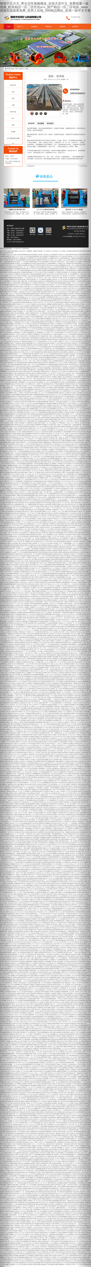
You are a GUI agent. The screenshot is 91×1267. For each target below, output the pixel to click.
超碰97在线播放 (72, 635)
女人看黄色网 (64, 391)
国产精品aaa (16, 488)
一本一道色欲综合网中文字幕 (58, 695)
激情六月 (69, 1074)
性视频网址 (52, 800)
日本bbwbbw (21, 497)
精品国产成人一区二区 (54, 291)
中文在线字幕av (30, 382)
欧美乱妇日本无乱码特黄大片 (32, 596)
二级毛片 (73, 750)
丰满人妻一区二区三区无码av (16, 940)
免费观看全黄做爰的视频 (40, 959)
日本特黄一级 (71, 796)
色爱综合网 (49, 896)
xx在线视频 (46, 456)
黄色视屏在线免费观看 (53, 313)
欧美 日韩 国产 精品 (37, 320)
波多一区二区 (53, 415)
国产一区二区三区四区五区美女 (62, 662)
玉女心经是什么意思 (37, 522)
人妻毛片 (31, 511)
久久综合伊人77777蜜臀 (38, 704)
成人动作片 (48, 683)
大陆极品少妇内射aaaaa (33, 515)
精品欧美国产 (15, 1092)
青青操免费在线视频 (13, 520)
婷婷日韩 (64, 701)
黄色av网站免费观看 (44, 1131)
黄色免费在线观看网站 (40, 610)
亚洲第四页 (63, 648)
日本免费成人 (24, 754)
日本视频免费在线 (69, 814)
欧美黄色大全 (44, 842)
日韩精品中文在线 (25, 1131)
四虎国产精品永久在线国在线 (71, 786)
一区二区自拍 (15, 757)
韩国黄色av (66, 1089)
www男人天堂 (51, 1110)
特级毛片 (51, 740)
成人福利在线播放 (16, 878)
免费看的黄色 (39, 316)
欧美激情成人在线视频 (69, 559)
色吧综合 (71, 653)
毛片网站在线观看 (59, 267)
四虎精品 (44, 313)
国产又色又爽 (40, 261)
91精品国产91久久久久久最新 (39, 711)
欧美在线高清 (21, 887)
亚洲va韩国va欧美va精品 (17, 472)
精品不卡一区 (38, 724)
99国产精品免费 (64, 1005)
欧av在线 (46, 327)
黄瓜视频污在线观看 (38, 550)
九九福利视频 (58, 952)
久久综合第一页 (59, 633)
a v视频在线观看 (49, 770)
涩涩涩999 (40, 283)
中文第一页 (54, 1082)
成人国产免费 (59, 306)
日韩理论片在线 (20, 683)
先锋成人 (77, 933)
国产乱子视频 (19, 692)
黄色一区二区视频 (30, 594)
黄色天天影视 (46, 518)
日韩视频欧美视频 (57, 361)
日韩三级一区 (27, 704)
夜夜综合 (20, 1163)
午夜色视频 (25, 1023)
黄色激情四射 (70, 1034)
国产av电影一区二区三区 (64, 798)
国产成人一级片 (64, 261)
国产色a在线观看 (36, 1174)
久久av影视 (37, 655)
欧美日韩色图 (39, 888)
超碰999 (72, 476)
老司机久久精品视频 (41, 449)
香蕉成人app (45, 274)
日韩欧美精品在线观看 (51, 786)
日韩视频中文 (55, 683)
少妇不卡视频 (30, 304)
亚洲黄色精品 (64, 685)
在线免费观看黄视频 (44, 1039)
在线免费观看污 (74, 274)
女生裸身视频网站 (54, 382)
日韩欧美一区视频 (19, 710)
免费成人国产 (39, 933)
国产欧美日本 (69, 490)
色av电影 (53, 984)
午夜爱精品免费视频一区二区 (29, 272)
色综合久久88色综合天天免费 (66, 821)
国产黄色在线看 (27, 307)
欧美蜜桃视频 (19, 624)
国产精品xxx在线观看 (18, 509)
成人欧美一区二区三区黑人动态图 (76, 1163)
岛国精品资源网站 (61, 1053)
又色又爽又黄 (56, 1172)
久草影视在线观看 (66, 322)
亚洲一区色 (52, 772)
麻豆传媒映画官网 (45, 862)
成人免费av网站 (40, 702)
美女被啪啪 (72, 291)
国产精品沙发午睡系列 (55, 311)
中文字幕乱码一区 (26, 706)
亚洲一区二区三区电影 (47, 662)
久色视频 (76, 509)
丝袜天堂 (28, 366)
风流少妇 (33, 270)
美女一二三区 (14, 387)
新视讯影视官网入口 (75, 552)
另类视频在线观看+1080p (74, 591)
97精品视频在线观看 (68, 713)
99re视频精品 (22, 943)
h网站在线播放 (71, 897)
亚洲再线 (29, 708)
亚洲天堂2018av (55, 883)
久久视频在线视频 (57, 492)
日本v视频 (30, 545)
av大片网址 (36, 756)
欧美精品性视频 (44, 539)
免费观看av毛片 (53, 885)
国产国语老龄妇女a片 (52, 803)
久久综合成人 (55, 447)
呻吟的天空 (66, 371)
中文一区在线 (35, 538)
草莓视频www (72, 368)
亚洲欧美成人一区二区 (48, 632)
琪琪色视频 (38, 385)
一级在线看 (76, 603)
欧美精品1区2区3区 (47, 309)
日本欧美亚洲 (32, 1032)
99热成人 (60, 415)
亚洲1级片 (26, 809)
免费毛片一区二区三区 (28, 1087)
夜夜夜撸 (74, 339)
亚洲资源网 (50, 428)
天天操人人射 (40, 1099)
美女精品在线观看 (20, 408)
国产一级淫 (28, 940)
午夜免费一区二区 (16, 552)
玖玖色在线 (41, 679)
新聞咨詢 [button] (48, 26)
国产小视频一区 (26, 1046)
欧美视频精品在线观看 (61, 740)
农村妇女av (22, 979)
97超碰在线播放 (17, 391)
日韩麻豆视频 (49, 330)
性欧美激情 (34, 254)
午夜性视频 (29, 369)
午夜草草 (72, 945)
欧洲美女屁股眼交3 (58, 904)
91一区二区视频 (37, 438)
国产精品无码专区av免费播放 (68, 1030)
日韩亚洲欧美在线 (61, 449)
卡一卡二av (27, 651)
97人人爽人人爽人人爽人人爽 (25, 958)
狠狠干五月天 (35, 578)
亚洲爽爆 (15, 580)
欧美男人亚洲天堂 (74, 421)
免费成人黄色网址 (56, 1027)
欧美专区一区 (50, 913)
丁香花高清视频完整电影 (70, 451)
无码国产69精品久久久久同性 (23, 442)
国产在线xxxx (60, 345)
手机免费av (71, 752)
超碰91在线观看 (77, 392)
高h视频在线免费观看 (15, 1078)
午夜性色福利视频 (45, 834)
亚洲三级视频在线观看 (55, 298)
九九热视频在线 (20, 648)
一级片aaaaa (36, 378)
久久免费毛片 (69, 566)
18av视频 (69, 460)
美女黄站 (52, 997)
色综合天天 (72, 685)
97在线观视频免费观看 (53, 458)
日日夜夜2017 (48, 593)
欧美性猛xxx (47, 1135)
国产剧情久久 (17, 913)
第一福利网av (53, 376)
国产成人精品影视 (52, 1167)
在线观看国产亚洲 (28, 467)
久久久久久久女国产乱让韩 (68, 520)
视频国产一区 (72, 935)
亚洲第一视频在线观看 (33, 591)
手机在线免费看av (51, 1020)
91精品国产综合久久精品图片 (74, 1085)
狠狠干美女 (39, 256)
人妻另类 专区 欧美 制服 (65, 1094)
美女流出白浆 (47, 821)
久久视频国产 (51, 449)
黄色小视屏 (69, 754)
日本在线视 (16, 832)
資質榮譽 (62, 26)
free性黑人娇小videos (61, 1074)
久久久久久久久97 (40, 330)
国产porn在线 (56, 1028)
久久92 (44, 958)
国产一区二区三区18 (58, 284)
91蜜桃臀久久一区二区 (35, 637)
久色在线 (35, 1020)
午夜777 (33, 887)
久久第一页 (21, 465)
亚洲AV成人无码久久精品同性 (45, 1124)
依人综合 (17, 306)
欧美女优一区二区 (29, 725)
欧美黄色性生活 (75, 959)
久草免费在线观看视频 (56, 908)
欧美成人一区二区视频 (71, 841)
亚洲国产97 (31, 311)
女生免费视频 (43, 520)
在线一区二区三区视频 (47, 671)
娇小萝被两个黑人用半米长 (28, 1041)
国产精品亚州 (75, 254)
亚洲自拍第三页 (64, 768)
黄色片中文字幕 (55, 359)
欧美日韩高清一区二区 (55, 1177)
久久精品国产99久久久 (76, 550)
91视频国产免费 (26, 662)
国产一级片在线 (74, 1050)
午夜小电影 (23, 873)
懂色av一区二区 (47, 1165)
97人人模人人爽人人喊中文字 (49, 277)
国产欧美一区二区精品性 (19, 1098)
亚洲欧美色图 (32, 256)
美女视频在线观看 (24, 302)
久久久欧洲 (71, 708)
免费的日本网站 (49, 818)
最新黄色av (66, 1044)
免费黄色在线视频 (22, 265)
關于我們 (76, 231)
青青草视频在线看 (71, 1101)
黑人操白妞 (37, 545)
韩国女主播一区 (56, 275)
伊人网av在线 (26, 437)
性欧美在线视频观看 (45, 368)
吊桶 (13, 105)
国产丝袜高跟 (33, 865)
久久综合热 (75, 483)
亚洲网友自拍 (23, 642)
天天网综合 (40, 566)
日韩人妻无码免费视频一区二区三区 (14, 954)
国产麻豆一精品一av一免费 (21, 376)
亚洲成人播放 (38, 979)
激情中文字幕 (74, 486)
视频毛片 (76, 942)
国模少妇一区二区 (39, 725)
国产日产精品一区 (64, 366)
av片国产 (21, 717)
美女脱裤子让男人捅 (46, 784)
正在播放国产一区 (73, 355)
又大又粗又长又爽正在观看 (16, 435)
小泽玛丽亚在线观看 (42, 819)
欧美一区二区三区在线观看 (47, 353)
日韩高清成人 (44, 1119)
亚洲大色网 (71, 717)
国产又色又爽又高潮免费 (26, 623)
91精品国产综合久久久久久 (27, 318)
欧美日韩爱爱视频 (31, 261)
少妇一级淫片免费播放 (60, 970)
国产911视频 (58, 1050)
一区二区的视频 (25, 548)
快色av (31, 835)
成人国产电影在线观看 (54, 1032)
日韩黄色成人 (22, 632)
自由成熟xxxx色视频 (37, 477)
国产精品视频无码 (43, 323)
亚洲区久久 (54, 1007)
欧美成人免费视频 (47, 304)
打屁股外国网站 (54, 366)
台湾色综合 (77, 1018)
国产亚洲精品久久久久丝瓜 (25, 506)
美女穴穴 (40, 499)
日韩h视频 (45, 1078)
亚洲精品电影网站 (74, 846)
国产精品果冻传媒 (20, 279)
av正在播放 (71, 756)
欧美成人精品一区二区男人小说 (37, 649)
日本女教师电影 (27, 837)
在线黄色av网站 (34, 1152)
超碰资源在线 (16, 352)
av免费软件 (70, 695)
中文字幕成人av (52, 621)
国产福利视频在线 (77, 860)
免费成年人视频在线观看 (72, 304)
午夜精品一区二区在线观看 (33, 632)
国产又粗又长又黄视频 (38, 795)
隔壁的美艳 (74, 761)
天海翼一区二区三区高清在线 (39, 1076)
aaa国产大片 (66, 550)
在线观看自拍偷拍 (73, 330)
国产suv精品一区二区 (21, 639)
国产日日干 (20, 864)
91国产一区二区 (30, 456)
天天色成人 (51, 260)
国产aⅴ (31, 653)
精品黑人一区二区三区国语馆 (30, 415)
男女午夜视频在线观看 (40, 421)
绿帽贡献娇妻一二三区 (22, 663)
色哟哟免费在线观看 (52, 392)
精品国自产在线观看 (48, 256)
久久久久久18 (58, 651)
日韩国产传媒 (62, 922)
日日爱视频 (27, 956)
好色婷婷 (32, 444)
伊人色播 (65, 361)
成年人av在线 (53, 1085)
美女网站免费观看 (49, 329)
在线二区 (76, 1142)
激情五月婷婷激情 (34, 295)
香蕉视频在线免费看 (15, 672)
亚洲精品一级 (25, 275)
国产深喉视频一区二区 (72, 1161)
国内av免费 (16, 979)
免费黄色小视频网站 (15, 329)
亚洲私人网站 (44, 938)
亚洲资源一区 (15, 1131)
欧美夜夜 (64, 272)
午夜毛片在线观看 (68, 532)
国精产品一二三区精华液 (76, 375)
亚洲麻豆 (60, 681)
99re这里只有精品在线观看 (46, 619)
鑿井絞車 (13, 85)
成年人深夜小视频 (21, 369)
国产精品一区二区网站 (25, 438)
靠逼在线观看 (45, 500)
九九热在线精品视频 (43, 589)
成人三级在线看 (48, 888)
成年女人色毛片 (41, 1023)
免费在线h (34, 1067)
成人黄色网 (26, 640)
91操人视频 (29, 1071)
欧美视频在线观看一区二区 (23, 614)
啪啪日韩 (45, 922)
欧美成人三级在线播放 (65, 690)
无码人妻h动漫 (57, 541)
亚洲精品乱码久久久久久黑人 (74, 848)
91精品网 (24, 532)
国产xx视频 (61, 699)
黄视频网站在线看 (26, 853)
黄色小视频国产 (66, 329)
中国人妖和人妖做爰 (34, 483)
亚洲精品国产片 (73, 268)
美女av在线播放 (35, 614)
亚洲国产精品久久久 (46, 371)
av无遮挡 (28, 750)
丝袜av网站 (16, 851)
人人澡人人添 (60, 511)
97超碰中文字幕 (26, 681)
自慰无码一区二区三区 (34, 277)
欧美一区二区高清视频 (63, 1175)
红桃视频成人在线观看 (15, 612)
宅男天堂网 (56, 1030)
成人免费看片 (26, 541)
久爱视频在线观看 (44, 839)
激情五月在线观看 (77, 545)
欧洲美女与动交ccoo (53, 858)
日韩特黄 (17, 522)
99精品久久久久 (20, 361)
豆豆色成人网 (63, 493)
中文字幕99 (37, 1105)
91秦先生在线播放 (40, 286)
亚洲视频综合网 (31, 800)
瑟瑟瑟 (52, 456)
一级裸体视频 (43, 1126)
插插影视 (23, 988)
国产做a (46, 740)
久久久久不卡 (50, 341)
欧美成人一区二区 (72, 1119)
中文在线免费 (14, 564)
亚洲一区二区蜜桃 (36, 956)
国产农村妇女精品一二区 (42, 311)
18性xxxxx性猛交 (52, 672)
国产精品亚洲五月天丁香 (63, 403)
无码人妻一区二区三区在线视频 (18, 823)
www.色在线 (73, 920)
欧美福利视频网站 (27, 1064)
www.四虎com (74, 1175)
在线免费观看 (42, 412)
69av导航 (62, 649)
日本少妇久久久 (37, 431)
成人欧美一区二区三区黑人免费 (58, 609)
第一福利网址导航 (68, 263)
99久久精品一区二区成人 (37, 910)
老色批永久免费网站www (67, 557)
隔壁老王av (61, 304)
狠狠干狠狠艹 (24, 364)
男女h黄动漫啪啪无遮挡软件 (28, 694)
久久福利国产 (29, 683)
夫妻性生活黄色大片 (31, 720)
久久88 (14, 428)
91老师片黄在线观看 (47, 596)
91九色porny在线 (37, 1071)
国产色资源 (48, 704)
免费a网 (23, 268)
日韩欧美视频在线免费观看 (43, 318)
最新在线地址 (34, 281)
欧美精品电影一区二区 (58, 399)
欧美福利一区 (62, 961)
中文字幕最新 (29, 763)
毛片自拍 (40, 740)
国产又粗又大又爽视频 (32, 1025)
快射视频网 (49, 1142)
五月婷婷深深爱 (59, 725)
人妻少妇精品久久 (52, 750)
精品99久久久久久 (57, 371)
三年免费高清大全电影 (31, 423)
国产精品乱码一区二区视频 (58, 518)
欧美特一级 (45, 387)
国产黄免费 (19, 846)
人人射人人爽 (27, 770)
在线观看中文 (75, 807)
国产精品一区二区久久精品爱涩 (21, 531)
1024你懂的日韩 (61, 603)
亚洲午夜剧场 (26, 1016)
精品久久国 (17, 532)
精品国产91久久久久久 (26, 857)
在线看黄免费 (71, 493)
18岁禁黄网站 (18, 1087)
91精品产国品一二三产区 (22, 444)
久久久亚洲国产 (33, 963)
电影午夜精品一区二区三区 (73, 596)
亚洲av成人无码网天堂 (41, 532)
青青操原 (17, 694)
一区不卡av (21, 325)
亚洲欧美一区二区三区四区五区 (47, 1175)
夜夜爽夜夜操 (27, 1076)
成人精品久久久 (49, 267)
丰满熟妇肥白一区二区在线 (36, 970)
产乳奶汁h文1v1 (34, 437)
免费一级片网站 (69, 364)
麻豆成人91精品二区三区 (70, 256)
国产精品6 (70, 885)
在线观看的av (55, 768)
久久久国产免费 (47, 398)
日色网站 (28, 1128)
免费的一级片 (36, 587)
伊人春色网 (27, 523)
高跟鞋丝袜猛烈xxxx (21, 1172)
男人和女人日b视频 (38, 830)
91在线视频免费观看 (33, 1062)
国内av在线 (73, 378)
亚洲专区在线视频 (47, 481)
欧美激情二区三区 (68, 415)
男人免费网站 (64, 313)
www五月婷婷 (49, 286)
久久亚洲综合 (74, 458)
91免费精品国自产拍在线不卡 (18, 747)
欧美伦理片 (51, 566)
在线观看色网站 (15, 272)
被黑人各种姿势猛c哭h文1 (56, 727)
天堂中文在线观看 (49, 314)
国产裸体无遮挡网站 (42, 552)
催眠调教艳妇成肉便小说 (34, 1098)
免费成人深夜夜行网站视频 (56, 387)
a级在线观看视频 (36, 968)
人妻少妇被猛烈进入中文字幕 (43, 989)
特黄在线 (45, 1090)
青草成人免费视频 (35, 926)
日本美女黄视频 (28, 929)
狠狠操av (52, 979)
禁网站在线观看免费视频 (74, 970)
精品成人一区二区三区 (59, 784)
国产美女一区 (39, 456)
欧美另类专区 (59, 353)
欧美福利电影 (61, 1085)
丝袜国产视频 (24, 965)
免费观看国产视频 (31, 1044)
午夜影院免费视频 (23, 807)
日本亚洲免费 (34, 997)
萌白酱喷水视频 (36, 362)
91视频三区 (52, 355)
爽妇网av (35, 529)
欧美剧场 (16, 642)
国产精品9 (24, 1060)
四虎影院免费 (76, 779)
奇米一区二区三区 (64, 720)
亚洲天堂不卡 (64, 291)
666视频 (41, 267)
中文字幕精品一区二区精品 (72, 775)
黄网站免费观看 (44, 460)
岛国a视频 (41, 1094)
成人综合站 (38, 304)
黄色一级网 (25, 1027)
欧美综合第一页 (35, 770)
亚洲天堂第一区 (55, 318)
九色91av (72, 1032)
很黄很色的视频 (21, 298)
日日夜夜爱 (48, 550)
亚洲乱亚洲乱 (49, 453)
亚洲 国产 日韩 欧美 (29, 593)
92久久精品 (35, 609)
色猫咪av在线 (19, 309)
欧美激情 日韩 (47, 972)
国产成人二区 (54, 681)
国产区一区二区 (61, 502)
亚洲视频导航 (41, 699)
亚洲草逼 (51, 438)
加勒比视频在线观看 (21, 1117)
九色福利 (20, 972)
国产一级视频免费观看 (33, 849)
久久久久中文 (69, 906)
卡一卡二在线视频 (22, 353)
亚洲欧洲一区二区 (23, 688)
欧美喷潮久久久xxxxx (31, 435)
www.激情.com (36, 842)
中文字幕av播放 (58, 430)
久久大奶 (56, 1124)
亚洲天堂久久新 (72, 780)
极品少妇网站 (56, 809)
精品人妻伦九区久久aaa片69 (20, 819)
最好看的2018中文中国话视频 (40, 355)
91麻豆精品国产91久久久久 (61, 334)
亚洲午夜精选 (67, 350)
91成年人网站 (29, 1004)
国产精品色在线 (58, 671)
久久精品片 (47, 873)
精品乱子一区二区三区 (33, 757)
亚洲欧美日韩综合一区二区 (47, 293)
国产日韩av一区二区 (27, 329)
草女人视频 (48, 910)
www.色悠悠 (56, 330)
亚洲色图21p (64, 330)
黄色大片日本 (30, 268)
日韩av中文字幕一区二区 (22, 474)
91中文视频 (37, 513)
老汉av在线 (48, 1055)
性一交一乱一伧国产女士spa (66, 433)
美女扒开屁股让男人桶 (49, 894)
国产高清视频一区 (73, 738)
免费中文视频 (36, 260)
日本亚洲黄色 (15, 1158)
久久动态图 (66, 398)
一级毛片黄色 (18, 1053)
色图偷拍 (39, 373)
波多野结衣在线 (74, 302)
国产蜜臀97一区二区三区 (23, 711)
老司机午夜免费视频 (33, 639)
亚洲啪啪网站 (19, 500)
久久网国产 (39, 518)
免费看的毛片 (17, 667)
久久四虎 (45, 669)
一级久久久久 (47, 479)
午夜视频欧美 (30, 332)
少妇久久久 (42, 1142)
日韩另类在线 (66, 337)
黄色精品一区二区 (44, 529)
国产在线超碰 (36, 1064)
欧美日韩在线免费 (47, 947)
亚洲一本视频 (68, 600)
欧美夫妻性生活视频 (15, 904)
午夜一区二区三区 (49, 516)
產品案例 (50, 123)
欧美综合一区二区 (52, 433)
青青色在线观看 (52, 580)
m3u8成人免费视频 (65, 826)
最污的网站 (75, 770)
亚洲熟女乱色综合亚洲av (57, 626)
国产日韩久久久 (72, 718)
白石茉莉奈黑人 (76, 729)
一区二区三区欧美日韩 (74, 1021)
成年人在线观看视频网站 (60, 1099)
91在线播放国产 (75, 329)
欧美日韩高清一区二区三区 (32, 779)
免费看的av (34, 314)
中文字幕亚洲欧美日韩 (25, 577)
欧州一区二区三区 (28, 513)
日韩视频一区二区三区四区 (36, 1011)
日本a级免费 (42, 536)
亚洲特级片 (49, 275)
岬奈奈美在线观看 (19, 596)
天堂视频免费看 (55, 972)
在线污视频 (68, 782)
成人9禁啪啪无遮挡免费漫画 (53, 562)
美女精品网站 (19, 295)
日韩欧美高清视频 (14, 493)
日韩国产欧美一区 (49, 348)
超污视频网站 (47, 871)
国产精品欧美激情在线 (28, 617)
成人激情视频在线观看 (74, 1140)
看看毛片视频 (16, 993)
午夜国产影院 (34, 1009)
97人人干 (23, 304)
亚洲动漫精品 (58, 410)
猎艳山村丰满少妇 (16, 384)
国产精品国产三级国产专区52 (50, 1000)
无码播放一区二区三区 (67, 593)
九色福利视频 (21, 890)
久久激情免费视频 (15, 394)
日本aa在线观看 (69, 456)
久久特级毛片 (65, 1027)
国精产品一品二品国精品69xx (61, 896)
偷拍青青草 (31, 580)
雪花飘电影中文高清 (19, 883)
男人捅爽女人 (15, 291)
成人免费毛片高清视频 (59, 571)
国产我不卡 (66, 1050)
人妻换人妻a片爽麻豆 (61, 1046)
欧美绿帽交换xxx (31, 873)
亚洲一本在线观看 (35, 1034)
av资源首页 (69, 290)
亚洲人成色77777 (29, 1154)
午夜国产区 (56, 513)
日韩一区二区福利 (69, 1090)
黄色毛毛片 (58, 674)
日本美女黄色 (69, 509)
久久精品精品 (29, 648)
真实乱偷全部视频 (43, 759)
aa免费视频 (52, 692)
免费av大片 (46, 848)
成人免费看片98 (40, 405)
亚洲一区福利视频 (19, 773)
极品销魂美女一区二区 (53, 649)
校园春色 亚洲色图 (57, 1080)
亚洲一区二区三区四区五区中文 (71, 816)
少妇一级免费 (54, 598)
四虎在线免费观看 (19, 313)
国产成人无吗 (14, 764)
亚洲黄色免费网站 (53, 547)
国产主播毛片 (14, 743)
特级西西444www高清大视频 (43, 502)
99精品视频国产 (71, 396)
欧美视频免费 (33, 586)
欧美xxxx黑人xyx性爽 (53, 531)
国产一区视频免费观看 (70, 931)
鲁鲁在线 (74, 431)
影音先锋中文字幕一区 (63, 274)
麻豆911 (34, 373)
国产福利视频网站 (77, 350)
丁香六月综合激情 (75, 633)
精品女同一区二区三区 (46, 378)
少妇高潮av (58, 981)
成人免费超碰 (71, 277)
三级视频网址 (22, 382)
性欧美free (71, 656)
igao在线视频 (16, 876)
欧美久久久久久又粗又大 (43, 454)
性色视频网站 (64, 660)
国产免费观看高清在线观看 (39, 352)
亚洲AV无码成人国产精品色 (63, 555)
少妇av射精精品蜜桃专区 (37, 1016)
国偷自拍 (57, 669)
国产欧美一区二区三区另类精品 (56, 1051)
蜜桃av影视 (17, 738)
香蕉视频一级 (37, 630)
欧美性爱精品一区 (61, 773)
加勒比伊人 (62, 392)
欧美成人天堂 (68, 811)
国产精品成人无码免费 (64, 548)
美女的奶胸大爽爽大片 (41, 511)
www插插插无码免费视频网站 (38, 858)
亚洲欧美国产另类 (46, 1163)
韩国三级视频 (58, 412)
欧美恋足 (71, 1027)
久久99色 (64, 834)
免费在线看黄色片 (69, 878)
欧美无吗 (31, 451)
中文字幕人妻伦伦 (18, 929)
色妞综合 (36, 375)
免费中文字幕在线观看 (36, 601)
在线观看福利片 (64, 653)
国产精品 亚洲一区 (57, 405)
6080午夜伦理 (53, 637)
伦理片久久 (74, 495)
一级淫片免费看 (77, 1098)
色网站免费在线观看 (56, 559)
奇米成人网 (76, 369)
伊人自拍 (15, 671)
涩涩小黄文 (21, 593)
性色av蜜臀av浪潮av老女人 (76, 334)
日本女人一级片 (49, 1147)
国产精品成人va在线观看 (58, 479)
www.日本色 (54, 461)
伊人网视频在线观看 (51, 364)
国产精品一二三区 (46, 483)
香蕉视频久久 (31, 1177)
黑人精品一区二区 (31, 766)
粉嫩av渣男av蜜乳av (46, 513)
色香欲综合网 (24, 950)
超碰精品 (46, 463)
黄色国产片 (34, 417)
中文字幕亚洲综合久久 (46, 334)
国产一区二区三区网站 (17, 270)
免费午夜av (42, 729)
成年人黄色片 (34, 302)
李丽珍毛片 (69, 392)
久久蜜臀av (57, 586)
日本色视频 (76, 290)
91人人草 (46, 283)
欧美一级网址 (64, 601)
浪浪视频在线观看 (16, 1090)
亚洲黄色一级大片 (75, 663)
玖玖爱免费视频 (68, 867)
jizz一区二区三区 (30, 297)
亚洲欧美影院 (60, 523)
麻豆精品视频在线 (60, 573)
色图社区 (51, 539)
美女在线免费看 (62, 352)
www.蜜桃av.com (15, 1041)
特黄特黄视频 (64, 683)
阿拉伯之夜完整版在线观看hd (21, 426)
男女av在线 (46, 637)
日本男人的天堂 (44, 743)
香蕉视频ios (52, 842)
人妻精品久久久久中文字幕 (33, 883)
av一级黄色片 (28, 557)
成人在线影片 (75, 286)
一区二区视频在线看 (30, 325)
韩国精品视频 (18, 467)
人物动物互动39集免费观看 (68, 644)
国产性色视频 (58, 337)
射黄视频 (15, 632)
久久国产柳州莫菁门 (74, 874)
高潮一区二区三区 (29, 359)
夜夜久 (22, 392)
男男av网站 (33, 993)
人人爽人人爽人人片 (19, 695)
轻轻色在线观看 (59, 770)
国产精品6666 (51, 350)
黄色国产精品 (14, 399)
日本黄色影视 (77, 410)
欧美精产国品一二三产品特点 (37, 913)
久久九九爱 (56, 309)
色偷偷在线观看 (45, 681)
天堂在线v (39, 1145)
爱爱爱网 (71, 624)
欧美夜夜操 (32, 440)
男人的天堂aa (16, 706)
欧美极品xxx (21, 529)
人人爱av (29, 582)
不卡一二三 (71, 529)
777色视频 (58, 323)
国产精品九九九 (53, 922)
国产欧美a (68, 617)
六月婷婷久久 (64, 1064)
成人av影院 (26, 858)
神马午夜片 (17, 447)
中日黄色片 (44, 857)
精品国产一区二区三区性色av (24, 772)
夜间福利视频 (70, 380)
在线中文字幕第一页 (43, 495)
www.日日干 (29, 380)
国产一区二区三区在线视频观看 (37, 364)
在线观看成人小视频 (45, 538)
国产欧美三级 (53, 369)
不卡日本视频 (17, 300)
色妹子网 (26, 440)
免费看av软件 (15, 318)
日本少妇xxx (73, 582)
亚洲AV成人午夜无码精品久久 (41, 626)
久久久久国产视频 (31, 646)
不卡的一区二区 (53, 1078)
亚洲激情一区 (57, 1154)
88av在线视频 (15, 899)
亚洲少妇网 (29, 796)
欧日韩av (16, 1018)
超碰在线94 (40, 1018)
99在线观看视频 (20, 260)
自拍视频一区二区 (65, 447)
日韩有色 (46, 369)
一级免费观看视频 (56, 834)
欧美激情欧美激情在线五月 (25, 727)
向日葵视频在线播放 (57, 697)
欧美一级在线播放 (65, 1144)
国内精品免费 (23, 545)
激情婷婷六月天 (33, 754)
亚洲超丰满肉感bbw (66, 426)
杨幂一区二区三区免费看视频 (74, 1053)
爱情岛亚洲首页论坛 (40, 802)
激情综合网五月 (55, 644)
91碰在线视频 (38, 414)
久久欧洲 (52, 1106)
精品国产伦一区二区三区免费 (63, 545)
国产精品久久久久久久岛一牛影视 (31, 350)
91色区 (52, 791)
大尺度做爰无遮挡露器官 (67, 883)
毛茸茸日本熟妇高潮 (44, 775)
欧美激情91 (60, 389)
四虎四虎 (73, 1078)
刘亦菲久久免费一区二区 (59, 924)
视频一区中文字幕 (29, 894)
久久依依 (64, 738)
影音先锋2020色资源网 (30, 701)
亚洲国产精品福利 (53, 339)
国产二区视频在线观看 (14, 433)
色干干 (18, 901)
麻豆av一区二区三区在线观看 (48, 1140)
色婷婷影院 (37, 371)
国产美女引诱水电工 (66, 616)
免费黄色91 (57, 706)
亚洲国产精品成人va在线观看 (48, 485)
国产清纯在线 (15, 562)
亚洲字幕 (59, 485)
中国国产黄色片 (67, 830)
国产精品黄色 (42, 1020)
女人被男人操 (20, 594)
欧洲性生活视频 (41, 270)
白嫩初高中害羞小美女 (58, 442)
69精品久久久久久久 (48, 878)
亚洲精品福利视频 (34, 1082)
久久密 (37, 267)
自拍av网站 (32, 564)
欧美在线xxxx (56, 391)
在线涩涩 (20, 1149)
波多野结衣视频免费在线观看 (39, 841)
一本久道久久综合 (29, 655)
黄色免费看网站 (52, 1041)
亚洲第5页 (72, 601)
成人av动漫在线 (53, 793)
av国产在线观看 (24, 306)
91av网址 (20, 399)
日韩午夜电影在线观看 (65, 1004)
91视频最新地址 (46, 442)
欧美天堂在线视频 (66, 446)
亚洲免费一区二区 (17, 350)
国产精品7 (38, 387)
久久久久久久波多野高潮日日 (16, 862)
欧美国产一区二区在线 (41, 793)
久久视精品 (76, 265)
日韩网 (36, 775)
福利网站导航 (42, 952)
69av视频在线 (16, 600)
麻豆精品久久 (66, 438)
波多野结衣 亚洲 (54, 261)
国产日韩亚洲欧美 (73, 309)
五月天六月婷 (34, 619)
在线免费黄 (55, 656)
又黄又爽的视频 (42, 663)
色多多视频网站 (35, 366)
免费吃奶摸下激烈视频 (72, 573)
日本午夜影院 (47, 1066)
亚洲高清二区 (54, 495)
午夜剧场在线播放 (53, 1076)
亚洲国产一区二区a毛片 (49, 373)
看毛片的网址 (34, 676)
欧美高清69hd (19, 1043)
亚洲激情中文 (22, 476)
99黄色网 (61, 841)
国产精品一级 (45, 1085)
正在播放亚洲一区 (76, 548)
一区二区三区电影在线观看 (70, 428)
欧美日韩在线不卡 (34, 1119)
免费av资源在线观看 (16, 1016)
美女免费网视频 (47, 499)
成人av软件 (14, 610)
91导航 (50, 426)
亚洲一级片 (56, 780)
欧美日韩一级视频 (23, 607)
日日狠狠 (25, 966)
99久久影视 (70, 748)
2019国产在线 (33, 663)
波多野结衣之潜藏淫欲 (67, 1037)
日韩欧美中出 (41, 391)
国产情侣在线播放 (21, 345)
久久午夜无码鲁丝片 (67, 323)
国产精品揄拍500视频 (50, 403)
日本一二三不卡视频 (26, 547)
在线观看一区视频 (64, 465)
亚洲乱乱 (15, 793)
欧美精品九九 (49, 290)
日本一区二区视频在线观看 (45, 469)
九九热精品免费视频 (37, 403)
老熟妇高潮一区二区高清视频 (17, 1113)
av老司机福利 (60, 894)
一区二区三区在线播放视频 (73, 1060)
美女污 (14, 265)
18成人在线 (70, 502)
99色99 (46, 577)
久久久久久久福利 (56, 722)
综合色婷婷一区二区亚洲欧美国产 (66, 474)
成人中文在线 (25, 424)
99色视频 (66, 633)
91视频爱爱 (26, 263)
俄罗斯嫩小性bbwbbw (40, 633)
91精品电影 (29, 764)
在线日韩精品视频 (63, 839)
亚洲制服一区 (47, 603)
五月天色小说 (31, 888)
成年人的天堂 (27, 1149)
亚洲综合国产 (36, 433)
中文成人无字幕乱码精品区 (75, 298)
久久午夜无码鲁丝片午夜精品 (69, 702)
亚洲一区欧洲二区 (71, 598)
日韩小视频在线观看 (41, 1136)
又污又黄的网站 (26, 355)
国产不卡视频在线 (28, 626)
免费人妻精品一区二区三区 (14, 690)
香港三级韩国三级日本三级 (74, 655)
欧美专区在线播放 (33, 642)
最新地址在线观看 (46, 279)
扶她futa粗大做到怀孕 (70, 904)
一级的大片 (46, 601)
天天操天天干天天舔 (24, 314)
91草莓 (23, 352)
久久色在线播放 (77, 460)
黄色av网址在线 (76, 399)
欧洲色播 (72, 832)
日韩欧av (22, 1135)
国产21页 (52, 454)
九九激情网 (28, 348)
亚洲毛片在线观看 (55, 991)
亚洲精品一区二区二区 (49, 345)
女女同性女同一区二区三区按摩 (40, 745)
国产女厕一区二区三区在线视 (63, 943)
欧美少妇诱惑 (49, 920)
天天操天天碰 (30, 718)
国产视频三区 (20, 616)
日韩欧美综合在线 (44, 376)
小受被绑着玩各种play (72, 922)
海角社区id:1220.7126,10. (41, 389)
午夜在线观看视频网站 (37, 674)
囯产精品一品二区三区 (64, 750)
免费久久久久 (35, 706)
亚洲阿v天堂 (64, 972)
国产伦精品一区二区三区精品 (37, 1036)
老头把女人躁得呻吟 (51, 777)
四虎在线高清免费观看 (44, 357)
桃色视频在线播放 (15, 547)
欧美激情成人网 (50, 973)
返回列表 (31, 166)
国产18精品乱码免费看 (46, 780)
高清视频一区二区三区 (17, 991)
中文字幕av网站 (67, 463)
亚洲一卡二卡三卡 (50, 795)
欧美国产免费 (57, 378)
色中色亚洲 (48, 718)
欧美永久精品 (50, 642)
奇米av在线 (33, 263)
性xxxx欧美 (68, 399)
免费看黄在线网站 (34, 460)
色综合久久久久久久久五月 (14, 809)
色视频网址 (58, 582)
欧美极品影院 (76, 1094)
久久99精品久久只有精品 (60, 568)
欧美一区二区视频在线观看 (28, 504)
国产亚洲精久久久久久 (59, 481)
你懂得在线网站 (33, 536)
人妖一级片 (72, 467)
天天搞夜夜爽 (29, 258)
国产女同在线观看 (36, 906)
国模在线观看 (45, 968)
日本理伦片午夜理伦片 (73, 419)
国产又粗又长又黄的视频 (36, 1043)
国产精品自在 (62, 885)
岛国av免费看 (26, 499)
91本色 (51, 506)
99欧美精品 (27, 539)
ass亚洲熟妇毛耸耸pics (66, 531)
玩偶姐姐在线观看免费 (57, 564)
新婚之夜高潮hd (15, 768)
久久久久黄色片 (65, 945)
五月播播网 (17, 479)
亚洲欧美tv (30, 345)
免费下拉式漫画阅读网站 (71, 825)
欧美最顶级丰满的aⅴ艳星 (18, 380)
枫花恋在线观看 (59, 926)
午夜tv (42, 770)
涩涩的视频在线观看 (46, 554)
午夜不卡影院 (25, 913)
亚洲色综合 (22, 763)
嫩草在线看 (44, 1098)
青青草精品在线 (42, 547)
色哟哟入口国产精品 (62, 467)
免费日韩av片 (14, 688)
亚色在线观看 (65, 676)
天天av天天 (16, 534)
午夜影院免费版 (66, 917)
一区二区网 (46, 724)
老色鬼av (63, 947)
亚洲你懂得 (44, 291)
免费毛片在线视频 (41, 803)
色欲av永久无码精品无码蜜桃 (23, 555)
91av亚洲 (75, 267)
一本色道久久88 (17, 550)
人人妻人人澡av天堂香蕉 (68, 318)
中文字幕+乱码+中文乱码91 (17, 339)
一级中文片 (64, 1021)
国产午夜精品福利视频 (40, 268)
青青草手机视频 (31, 880)
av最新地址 (52, 532)
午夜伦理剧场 (56, 426)
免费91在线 (31, 401)
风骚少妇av (41, 281)
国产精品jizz (33, 469)
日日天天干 (75, 674)
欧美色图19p (67, 461)
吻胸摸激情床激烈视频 (34, 1138)
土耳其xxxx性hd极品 (30, 864)
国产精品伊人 (33, 819)
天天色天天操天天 (17, 541)
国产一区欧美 (74, 1096)
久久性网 (44, 350)
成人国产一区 (71, 701)
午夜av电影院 (32, 972)
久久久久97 (39, 479)
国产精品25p (43, 260)
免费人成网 (74, 1136)
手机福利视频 (45, 384)
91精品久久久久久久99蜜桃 (49, 467)
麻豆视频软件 (14, 970)
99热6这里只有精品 (73, 876)
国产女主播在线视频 (23, 805)
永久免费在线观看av (15, 669)
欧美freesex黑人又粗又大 (38, 584)
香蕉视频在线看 (27, 1053)
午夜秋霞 (33, 846)
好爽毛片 (17, 1073)
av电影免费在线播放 (72, 648)
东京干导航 (45, 1113)
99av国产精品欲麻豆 (29, 881)
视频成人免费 (14, 421)
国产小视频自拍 (38, 1007)
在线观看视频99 (57, 476)
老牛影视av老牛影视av (20, 633)
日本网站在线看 (75, 438)
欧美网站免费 (77, 525)
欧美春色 (26, 710)
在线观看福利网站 (53, 901)
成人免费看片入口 (64, 357)
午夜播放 (48, 405)
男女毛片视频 (59, 314)
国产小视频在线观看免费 (75, 258)
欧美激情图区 (61, 1108)
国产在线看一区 (28, 412)
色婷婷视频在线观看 (65, 658)
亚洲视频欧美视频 (24, 963)
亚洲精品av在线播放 (50, 995)
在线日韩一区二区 (41, 887)
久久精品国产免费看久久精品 (71, 412)
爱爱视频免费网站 (39, 394)
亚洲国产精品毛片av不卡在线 (33, 844)
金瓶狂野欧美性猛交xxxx (19, 1005)
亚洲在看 (70, 293)
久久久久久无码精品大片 (19, 486)
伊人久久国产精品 (65, 300)
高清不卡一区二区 (51, 508)
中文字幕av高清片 (67, 887)
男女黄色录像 (36, 862)
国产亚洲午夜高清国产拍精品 (15, 286)
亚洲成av (37, 293)
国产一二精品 (73, 952)
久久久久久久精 (45, 366)
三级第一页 (42, 492)
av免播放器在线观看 (74, 407)
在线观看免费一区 (66, 991)
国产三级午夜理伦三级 (46, 437)
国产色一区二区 (58, 428)
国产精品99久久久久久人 (28, 1073)
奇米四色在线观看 (47, 630)
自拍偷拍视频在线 (68, 871)
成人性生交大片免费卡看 (18, 446)
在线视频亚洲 (57, 701)
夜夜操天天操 (60, 977)
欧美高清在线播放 (49, 832)
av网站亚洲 (26, 525)
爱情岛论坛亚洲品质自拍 (45, 710)
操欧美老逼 (54, 821)
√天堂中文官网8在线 (25, 284)
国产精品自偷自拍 (38, 288)
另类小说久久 (29, 890)
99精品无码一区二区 (22, 697)
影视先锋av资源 (74, 1044)
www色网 (38, 1087)
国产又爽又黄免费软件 (31, 740)
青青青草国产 (62, 1126)
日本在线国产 (61, 888)
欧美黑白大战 (22, 421)
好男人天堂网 (27, 908)
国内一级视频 (29, 375)
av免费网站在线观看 (29, 1163)
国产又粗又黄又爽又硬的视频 (33, 741)
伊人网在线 (66, 444)
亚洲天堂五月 (25, 511)
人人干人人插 (22, 591)
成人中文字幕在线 (76, 943)
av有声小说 (63, 1023)
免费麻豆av (53, 523)
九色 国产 (35, 1089)
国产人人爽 (17, 756)
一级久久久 (67, 341)
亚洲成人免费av (61, 1161)
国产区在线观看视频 (76, 826)
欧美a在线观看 (31, 518)
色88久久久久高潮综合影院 (44, 826)
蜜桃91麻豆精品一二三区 (18, 261)
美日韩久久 (53, 743)
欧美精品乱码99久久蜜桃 (62, 1106)
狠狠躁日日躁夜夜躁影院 (54, 837)
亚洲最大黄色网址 (73, 740)
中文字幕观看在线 (75, 640)
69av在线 (36, 506)
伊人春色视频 (67, 667)
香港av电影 (63, 748)
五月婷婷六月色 (35, 681)
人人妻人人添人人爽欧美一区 (73, 423)
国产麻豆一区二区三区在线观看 (62, 453)
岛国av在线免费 (74, 539)
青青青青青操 (20, 396)
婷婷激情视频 (59, 532)
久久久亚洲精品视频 (21, 1085)
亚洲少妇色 (33, 465)
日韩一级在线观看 (74, 508)
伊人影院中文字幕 (66, 286)
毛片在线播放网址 (61, 772)
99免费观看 (46, 1004)
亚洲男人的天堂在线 (31, 339)
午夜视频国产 (57, 594)
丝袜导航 (25, 1168)
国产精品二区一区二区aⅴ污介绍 (18, 256)
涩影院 (62, 506)
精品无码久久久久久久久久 (67, 1028)
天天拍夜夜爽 (24, 736)
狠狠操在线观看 (25, 417)
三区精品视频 (35, 837)
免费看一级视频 (70, 784)
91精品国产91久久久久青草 (68, 724)
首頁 (8, 26)
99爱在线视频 (16, 736)
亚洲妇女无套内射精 (19, 796)
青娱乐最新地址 (72, 929)
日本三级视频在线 (68, 697)
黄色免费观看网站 (38, 669)
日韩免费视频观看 (77, 405)
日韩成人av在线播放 (61, 488)
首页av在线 (46, 688)
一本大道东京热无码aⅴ (53, 648)
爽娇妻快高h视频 (37, 442)
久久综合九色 (51, 1050)
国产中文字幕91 (44, 791)
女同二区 (26, 910)
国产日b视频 (71, 295)
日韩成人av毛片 (61, 419)
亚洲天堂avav (60, 747)
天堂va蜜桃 (17, 323)
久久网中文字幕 (42, 272)
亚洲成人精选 (53, 295)
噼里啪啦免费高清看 (32, 493)
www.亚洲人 (43, 497)
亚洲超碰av (53, 1034)
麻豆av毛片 (42, 708)
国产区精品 (55, 718)
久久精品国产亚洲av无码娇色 (41, 991)
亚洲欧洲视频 (51, 497)
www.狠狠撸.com (23, 580)
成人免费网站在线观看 (20, 1083)
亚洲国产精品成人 (69, 880)
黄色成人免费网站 (46, 653)
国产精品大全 (49, 584)
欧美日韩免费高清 (42, 339)
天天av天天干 (77, 352)
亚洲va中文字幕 (59, 632)
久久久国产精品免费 (54, 819)
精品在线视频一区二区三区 (73, 940)
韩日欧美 (60, 812)
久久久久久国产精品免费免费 (18, 327)
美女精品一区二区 (68, 410)
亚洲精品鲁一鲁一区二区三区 (41, 915)
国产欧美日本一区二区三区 (57, 844)
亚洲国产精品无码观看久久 (24, 945)
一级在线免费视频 (38, 463)
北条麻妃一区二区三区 (52, 536)
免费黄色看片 (68, 610)
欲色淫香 (47, 394)
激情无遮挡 (14, 887)
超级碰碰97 (27, 270)
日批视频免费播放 (30, 803)
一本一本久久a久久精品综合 (21, 603)
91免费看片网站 (48, 942)
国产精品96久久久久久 (35, 430)
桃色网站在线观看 (44, 609)
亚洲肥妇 (69, 947)
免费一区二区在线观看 (44, 982)
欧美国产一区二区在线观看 (44, 534)
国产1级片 (45, 692)
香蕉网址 (66, 302)
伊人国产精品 (50, 633)
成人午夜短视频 (17, 415)
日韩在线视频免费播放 (74, 609)
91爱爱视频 (24, 454)
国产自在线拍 (68, 345)
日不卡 (20, 460)
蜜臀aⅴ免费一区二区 (31, 472)
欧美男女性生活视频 (28, 414)
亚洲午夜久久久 (60, 1016)
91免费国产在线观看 (53, 756)
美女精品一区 (27, 1156)
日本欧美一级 (41, 254)
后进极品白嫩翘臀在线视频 (68, 440)
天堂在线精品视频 (64, 858)
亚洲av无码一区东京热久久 (53, 1002)
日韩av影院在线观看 (61, 293)
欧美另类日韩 (66, 873)
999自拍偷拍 (69, 369)
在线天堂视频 (69, 800)
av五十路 (61, 927)
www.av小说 (45, 844)
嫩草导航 (28, 695)
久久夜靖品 (55, 548)
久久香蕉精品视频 (15, 283)
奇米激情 (73, 513)
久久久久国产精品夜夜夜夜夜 (14, 855)
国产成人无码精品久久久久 (60, 307)
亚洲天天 (58, 508)
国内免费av (48, 509)
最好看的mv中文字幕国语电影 (57, 1060)
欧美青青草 (54, 254)
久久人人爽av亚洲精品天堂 (28, 479)
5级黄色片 (71, 795)
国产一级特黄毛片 (44, 415)
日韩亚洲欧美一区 (72, 1092)
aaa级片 (22, 348)
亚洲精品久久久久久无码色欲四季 (36, 341)
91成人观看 (40, 1066)
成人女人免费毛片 (63, 288)
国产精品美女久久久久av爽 (16, 557)
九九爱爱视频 (64, 368)
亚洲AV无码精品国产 (34, 353)
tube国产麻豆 (45, 906)
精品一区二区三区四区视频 (66, 733)
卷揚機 (13, 131)
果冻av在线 (58, 717)
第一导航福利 (56, 322)
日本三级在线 (48, 543)
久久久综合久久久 (48, 332)
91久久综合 (71, 903)
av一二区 (30, 782)
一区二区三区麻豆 (39, 1014)
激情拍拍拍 (33, 1133)
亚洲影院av (56, 469)
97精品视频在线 (25, 283)
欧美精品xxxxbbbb (58, 975)
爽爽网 (46, 566)
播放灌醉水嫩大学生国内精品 (75, 805)
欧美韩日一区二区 (61, 984)
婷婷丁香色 (63, 460)
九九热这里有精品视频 (64, 807)
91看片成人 (29, 1005)
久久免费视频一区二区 (64, 988)
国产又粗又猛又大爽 (43, 752)
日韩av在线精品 (59, 811)
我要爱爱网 (20, 412)
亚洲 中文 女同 (54, 754)
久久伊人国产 (42, 408)
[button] (7, 633)
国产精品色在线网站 (57, 1066)
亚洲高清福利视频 (60, 566)
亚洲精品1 (37, 736)
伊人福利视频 (65, 663)
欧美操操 (28, 841)
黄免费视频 (26, 919)
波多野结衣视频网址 (57, 825)
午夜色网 (44, 734)
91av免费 (43, 929)
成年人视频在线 (26, 855)
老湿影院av (27, 692)
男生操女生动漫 (56, 639)
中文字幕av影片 (60, 800)
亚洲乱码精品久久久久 (55, 1014)
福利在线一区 (38, 904)
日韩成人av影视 (37, 734)
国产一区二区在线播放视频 (53, 702)
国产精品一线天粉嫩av (28, 986)
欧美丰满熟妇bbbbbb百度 (60, 796)
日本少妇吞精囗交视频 (40, 258)
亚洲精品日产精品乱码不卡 (35, 924)
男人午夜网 (72, 506)
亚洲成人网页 (57, 554)
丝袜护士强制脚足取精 (29, 860)
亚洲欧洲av (20, 725)
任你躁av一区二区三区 (28, 385)
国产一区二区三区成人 (46, 578)
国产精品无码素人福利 (44, 461)
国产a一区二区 (62, 621)
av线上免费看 (28, 428)
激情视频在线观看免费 (26, 463)
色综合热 (70, 504)
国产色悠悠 (64, 635)
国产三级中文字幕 (28, 959)
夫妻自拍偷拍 (32, 516)
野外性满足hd (71, 809)
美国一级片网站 (15, 935)
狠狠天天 (57, 979)
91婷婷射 (20, 919)
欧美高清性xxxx (13, 598)
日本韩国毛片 (30, 977)
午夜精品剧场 (65, 612)
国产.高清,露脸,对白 (35, 816)
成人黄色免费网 (75, 376)
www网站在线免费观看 (35, 274)
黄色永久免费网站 (63, 295)
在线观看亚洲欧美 (77, 306)
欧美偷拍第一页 (13, 314)
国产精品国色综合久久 (47, 736)
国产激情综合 (34, 729)
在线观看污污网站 (73, 279)
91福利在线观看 (41, 694)
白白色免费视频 (76, 1043)
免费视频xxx (63, 309)
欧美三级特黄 (63, 281)
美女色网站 (34, 731)
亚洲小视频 (14, 570)
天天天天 (65, 665)
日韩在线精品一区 (60, 456)
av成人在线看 (47, 697)
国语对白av (14, 649)
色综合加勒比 (22, 1140)
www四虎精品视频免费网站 (37, 275)
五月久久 (20, 610)
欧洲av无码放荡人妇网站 (55, 552)
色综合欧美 (34, 499)
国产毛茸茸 (68, 963)
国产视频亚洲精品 (75, 710)
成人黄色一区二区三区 (75, 637)
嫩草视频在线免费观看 (44, 897)
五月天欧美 (22, 743)
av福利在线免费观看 (42, 876)
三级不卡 (18, 403)
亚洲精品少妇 (73, 261)
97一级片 (46, 727)
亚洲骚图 (26, 465)
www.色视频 (19, 414)
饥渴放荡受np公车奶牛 (44, 548)
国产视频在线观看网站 (75, 437)
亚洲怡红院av (17, 424)
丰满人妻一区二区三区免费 (14, 1000)
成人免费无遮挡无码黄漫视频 (21, 368)
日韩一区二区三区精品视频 (43, 564)
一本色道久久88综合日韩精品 (65, 998)
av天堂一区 (49, 975)
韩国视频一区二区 (75, 858)
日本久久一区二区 (19, 1014)
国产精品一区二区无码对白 (29, 811)
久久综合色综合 (52, 798)
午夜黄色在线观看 (49, 717)
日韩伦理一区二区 (57, 279)
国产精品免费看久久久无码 (29, 391)
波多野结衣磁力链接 (71, 479)
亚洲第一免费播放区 (73, 683)
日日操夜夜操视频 (44, 772)
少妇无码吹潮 (26, 690)
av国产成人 (49, 492)
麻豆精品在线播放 (28, 550)
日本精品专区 (27, 1067)
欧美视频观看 (17, 268)
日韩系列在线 (58, 539)
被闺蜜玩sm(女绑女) (74, 435)
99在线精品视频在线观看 (76, 311)
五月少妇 (37, 497)
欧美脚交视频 (50, 412)
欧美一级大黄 (51, 773)
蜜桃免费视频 (61, 283)
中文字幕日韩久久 (70, 346)
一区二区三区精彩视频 (25, 609)
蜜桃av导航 (33, 398)
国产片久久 (21, 288)
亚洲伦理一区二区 (18, 485)
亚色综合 (23, 669)
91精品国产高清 (61, 915)
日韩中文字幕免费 (26, 334)
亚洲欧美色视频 (18, 656)
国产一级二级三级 (26, 768)
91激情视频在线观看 (69, 681)
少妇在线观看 (32, 656)
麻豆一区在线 (16, 469)
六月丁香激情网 (60, 423)
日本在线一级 (23, 562)
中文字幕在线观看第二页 (60, 899)
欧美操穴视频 (23, 789)
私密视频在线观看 (25, 952)
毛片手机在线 (30, 327)
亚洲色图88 (36, 1005)
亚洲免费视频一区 (56, 607)
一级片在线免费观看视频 (36, 660)
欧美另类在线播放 (54, 557)
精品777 (68, 959)
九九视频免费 (23, 621)
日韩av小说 (51, 1119)
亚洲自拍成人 (15, 961)
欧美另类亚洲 (32, 490)
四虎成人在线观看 (20, 646)
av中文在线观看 (40, 297)
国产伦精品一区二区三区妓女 (46, 586)
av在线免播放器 (65, 857)
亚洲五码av (24, 401)
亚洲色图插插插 (50, 270)
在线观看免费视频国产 (62, 500)
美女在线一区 (27, 500)
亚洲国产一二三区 (45, 644)
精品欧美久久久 (35, 1002)
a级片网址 (53, 1043)
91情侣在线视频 (33, 839)
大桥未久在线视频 (17, 770)
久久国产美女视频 (23, 1066)
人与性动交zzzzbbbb (60, 619)
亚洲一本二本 (58, 256)
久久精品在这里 (20, 461)
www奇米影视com (26, 300)
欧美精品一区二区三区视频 (41, 927)
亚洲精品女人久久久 (56, 1121)
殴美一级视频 (65, 920)
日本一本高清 (36, 874)
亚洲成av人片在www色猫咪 (49, 741)
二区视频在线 (16, 322)
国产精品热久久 (22, 715)
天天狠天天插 (74, 341)
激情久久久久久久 (44, 911)
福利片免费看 (77, 270)
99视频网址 (28, 862)
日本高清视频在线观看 (56, 327)
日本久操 (50, 325)
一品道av (18, 334)
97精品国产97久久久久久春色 (53, 865)
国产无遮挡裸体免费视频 (40, 764)
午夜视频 (51, 440)
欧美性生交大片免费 (56, 1011)
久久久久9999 (67, 332)
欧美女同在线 (63, 756)
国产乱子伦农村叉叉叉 (30, 616)
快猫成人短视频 (31, 1145)
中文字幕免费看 (19, 920)
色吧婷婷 (25, 1115)
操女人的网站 (18, 398)
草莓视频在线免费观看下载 (49, 575)
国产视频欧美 (14, 601)
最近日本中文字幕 (62, 1041)
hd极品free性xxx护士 (23, 1057)
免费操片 (47, 261)
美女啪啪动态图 (34, 306)
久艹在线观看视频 (23, 483)
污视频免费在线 (30, 658)
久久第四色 (26, 816)
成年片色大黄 (72, 391)
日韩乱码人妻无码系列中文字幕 (42, 447)
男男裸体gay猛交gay (77, 555)
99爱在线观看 (22, 989)
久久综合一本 (58, 791)
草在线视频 (60, 1138)
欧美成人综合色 (62, 759)
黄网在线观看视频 (27, 343)
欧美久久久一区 (35, 523)
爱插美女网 (37, 981)
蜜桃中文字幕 (47, 522)
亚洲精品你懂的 (75, 453)
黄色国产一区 (65, 837)
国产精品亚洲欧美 (39, 329)
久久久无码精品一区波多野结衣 (52, 612)
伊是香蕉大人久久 (61, 973)
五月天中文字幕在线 (57, 935)
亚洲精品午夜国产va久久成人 (24, 378)
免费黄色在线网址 (62, 1071)
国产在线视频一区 (62, 1158)
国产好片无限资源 (18, 1156)
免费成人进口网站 (35, 892)
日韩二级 (55, 375)
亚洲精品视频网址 (71, 915)
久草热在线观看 (58, 332)
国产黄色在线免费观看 (61, 525)
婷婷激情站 (29, 357)
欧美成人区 (40, 873)
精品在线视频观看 (26, 433)
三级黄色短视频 (55, 368)
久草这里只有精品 (28, 561)
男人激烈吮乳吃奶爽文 (29, 936)
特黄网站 (54, 304)
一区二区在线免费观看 (40, 890)
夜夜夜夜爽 (28, 509)
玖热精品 (21, 1089)
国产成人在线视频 (48, 451)
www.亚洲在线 (74, 896)
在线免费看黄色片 (27, 1090)
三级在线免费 (74, 389)
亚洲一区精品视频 (38, 369)
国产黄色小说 (39, 697)
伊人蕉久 (67, 486)
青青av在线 (28, 260)
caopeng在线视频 (39, 717)
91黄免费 (39, 972)
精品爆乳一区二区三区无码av (27, 449)
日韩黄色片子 (53, 343)
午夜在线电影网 (72, 1055)
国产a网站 (54, 435)
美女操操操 (37, 984)
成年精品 (58, 497)
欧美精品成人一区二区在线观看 (74, 547)
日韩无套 (63, 594)
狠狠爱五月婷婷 (61, 1059)
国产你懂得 (64, 979)
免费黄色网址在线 (54, 493)
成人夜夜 (70, 1133)
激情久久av (60, 640)
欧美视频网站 (77, 1126)
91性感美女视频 (48, 1112)
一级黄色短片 (73, 297)
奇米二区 (24, 384)
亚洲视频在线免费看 (38, 683)
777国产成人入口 (38, 573)
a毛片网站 (18, 385)
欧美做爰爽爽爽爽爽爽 (28, 1000)
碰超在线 (25, 656)
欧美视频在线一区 (25, 1158)
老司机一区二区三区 (22, 628)
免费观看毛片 (20, 316)
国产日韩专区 (44, 807)
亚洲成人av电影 (34, 525)
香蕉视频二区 (29, 288)
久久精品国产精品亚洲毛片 (40, 582)
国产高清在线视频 (65, 469)
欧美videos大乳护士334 (58, 823)
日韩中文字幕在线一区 (16, 1168)
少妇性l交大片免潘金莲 (26, 761)
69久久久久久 (72, 715)
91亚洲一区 (53, 274)
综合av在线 (26, 346)
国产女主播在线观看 (34, 291)
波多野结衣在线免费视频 (51, 678)
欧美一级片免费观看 (42, 325)
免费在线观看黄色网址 (40, 380)
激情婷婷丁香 (53, 911)
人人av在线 (41, 314)
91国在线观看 (67, 306)
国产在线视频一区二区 (61, 1147)
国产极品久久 (67, 770)
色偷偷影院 (24, 1138)
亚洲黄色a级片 (34, 1131)
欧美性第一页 (21, 267)
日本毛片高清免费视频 (38, 509)
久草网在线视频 (19, 539)
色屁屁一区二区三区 (49, 1021)
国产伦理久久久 (73, 288)
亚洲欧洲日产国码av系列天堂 (44, 658)
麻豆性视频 (46, 949)
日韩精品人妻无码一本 (74, 1041)
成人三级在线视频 (68, 270)
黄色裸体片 (49, 391)
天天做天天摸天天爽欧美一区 (27, 387)
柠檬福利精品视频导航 (42, 440)
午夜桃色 (26, 295)
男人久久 (35, 412)
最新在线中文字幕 (40, 444)
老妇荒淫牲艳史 (28, 991)
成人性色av (26, 419)
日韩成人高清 (56, 578)
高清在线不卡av (23, 291)
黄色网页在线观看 (19, 1101)
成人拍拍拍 (22, 922)
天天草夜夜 (42, 690)
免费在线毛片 (38, 917)
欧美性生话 (41, 559)
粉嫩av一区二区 (62, 718)
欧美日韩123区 (49, 472)
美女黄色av (20, 1007)
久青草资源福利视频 (54, 686)
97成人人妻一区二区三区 (39, 428)
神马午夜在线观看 (69, 956)
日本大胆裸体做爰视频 (68, 497)
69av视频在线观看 (45, 1082)
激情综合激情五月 (42, 263)
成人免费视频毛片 (50, 1016)
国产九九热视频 (62, 587)
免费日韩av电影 (27, 874)
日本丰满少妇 (77, 490)
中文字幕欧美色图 (77, 463)
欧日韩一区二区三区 (16, 704)
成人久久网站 (36, 899)
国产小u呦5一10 (71, 488)
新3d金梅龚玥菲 (51, 655)
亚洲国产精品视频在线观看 (32, 1030)
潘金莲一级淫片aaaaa (45, 639)
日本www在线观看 (66, 586)
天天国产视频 (42, 1117)
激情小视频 (19, 513)
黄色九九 (48, 254)
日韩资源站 (66, 561)
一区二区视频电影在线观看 (70, 492)
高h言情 (62, 764)
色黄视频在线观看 (63, 375)
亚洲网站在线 (77, 927)
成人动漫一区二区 (63, 421)
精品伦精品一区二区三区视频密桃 (13, 896)
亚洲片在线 (51, 346)
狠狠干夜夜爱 (36, 738)
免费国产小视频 (15, 495)
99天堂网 (28, 543)
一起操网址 (61, 766)
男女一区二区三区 (26, 403)
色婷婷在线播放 (71, 594)
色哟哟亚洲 (61, 547)
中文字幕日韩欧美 (71, 888)
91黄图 (75, 531)
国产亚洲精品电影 (21, 975)
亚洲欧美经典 (66, 1136)
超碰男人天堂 (69, 1168)
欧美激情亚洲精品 (31, 1113)
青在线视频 (41, 1055)
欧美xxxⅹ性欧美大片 (51, 617)
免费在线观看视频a (55, 966)
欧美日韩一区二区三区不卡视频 (72, 314)
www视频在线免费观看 (41, 401)
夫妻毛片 (26, 897)
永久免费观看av (47, 476)
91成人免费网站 (17, 516)
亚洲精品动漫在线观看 (52, 1023)
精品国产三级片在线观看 (59, 1067)
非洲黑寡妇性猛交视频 (61, 642)
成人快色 (43, 655)
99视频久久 (41, 966)
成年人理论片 (73, 561)
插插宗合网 (59, 646)
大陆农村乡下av (66, 275)
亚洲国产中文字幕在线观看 (33, 1106)
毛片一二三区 (39, 1073)
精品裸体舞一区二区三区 (28, 871)
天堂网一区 (36, 1053)
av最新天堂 (61, 364)
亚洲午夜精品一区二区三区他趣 (20, 405)
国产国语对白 (69, 442)
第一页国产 (28, 795)
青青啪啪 (74, 690)
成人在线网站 (44, 426)
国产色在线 (43, 1051)
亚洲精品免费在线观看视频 (62, 385)
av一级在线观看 (25, 848)
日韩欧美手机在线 (51, 694)
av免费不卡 (32, 667)
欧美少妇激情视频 (54, 1113)
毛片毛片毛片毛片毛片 (60, 736)
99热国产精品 (64, 359)
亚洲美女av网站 (53, 396)
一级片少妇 (46, 316)
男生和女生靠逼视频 (24, 676)
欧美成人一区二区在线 (71, 325)
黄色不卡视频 (43, 306)
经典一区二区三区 (69, 942)
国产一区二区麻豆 (63, 435)
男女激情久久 (56, 947)
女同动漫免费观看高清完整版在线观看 (40, 407)
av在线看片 (62, 1000)
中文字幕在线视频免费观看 (51, 1018)
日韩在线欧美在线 (62, 881)
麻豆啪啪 (73, 511)
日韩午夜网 (54, 587)
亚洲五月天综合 (50, 337)
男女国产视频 (61, 470)
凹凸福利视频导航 (63, 637)
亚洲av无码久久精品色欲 (48, 931)
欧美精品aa (73, 842)
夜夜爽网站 (52, 362)
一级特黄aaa (16, 950)
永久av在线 (28, 1135)
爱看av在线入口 (19, 1170)
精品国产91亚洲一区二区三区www (30, 644)
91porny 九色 (69, 1018)
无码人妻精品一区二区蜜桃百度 (38, 605)
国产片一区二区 (57, 499)
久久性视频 (26, 791)
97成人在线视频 (44, 295)
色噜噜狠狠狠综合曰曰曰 (52, 281)
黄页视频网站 (30, 476)
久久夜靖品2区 (16, 401)
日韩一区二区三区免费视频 (40, 782)
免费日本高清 (35, 940)
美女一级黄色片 (14, 982)
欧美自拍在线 (29, 527)
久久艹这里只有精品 (73, 575)
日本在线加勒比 (24, 536)
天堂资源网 (22, 456)
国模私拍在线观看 (31, 453)
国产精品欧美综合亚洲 (64, 343)
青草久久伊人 (37, 309)
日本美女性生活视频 (44, 1152)
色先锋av (65, 279)
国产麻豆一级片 (15, 463)
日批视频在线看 (24, 571)
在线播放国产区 (13, 1140)
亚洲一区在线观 (68, 727)
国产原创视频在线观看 (75, 768)
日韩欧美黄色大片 (46, 738)
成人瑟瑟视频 (38, 476)
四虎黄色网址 (68, 860)
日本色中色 (32, 571)
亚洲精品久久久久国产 (37, 651)
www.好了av (25, 667)
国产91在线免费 (69, 989)
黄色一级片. (36, 796)
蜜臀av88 (63, 809)
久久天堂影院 (57, 272)
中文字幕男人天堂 (65, 458)
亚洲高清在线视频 (50, 486)
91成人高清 (64, 504)
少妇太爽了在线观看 (23, 601)
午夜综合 (31, 290)
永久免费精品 (50, 258)
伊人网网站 (61, 1007)
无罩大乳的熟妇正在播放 (27, 984)
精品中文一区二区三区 (59, 290)
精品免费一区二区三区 (64, 890)
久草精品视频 (47, 766)
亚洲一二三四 (26, 619)
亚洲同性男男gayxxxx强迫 (64, 1043)
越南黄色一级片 (76, 322)
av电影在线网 (52, 747)
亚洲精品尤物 (55, 407)
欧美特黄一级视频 (54, 1144)
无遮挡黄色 (50, 869)
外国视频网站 (62, 265)
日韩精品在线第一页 (54, 660)
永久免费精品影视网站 (55, 849)
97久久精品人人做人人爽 (62, 260)
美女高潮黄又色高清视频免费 (56, 610)
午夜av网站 (57, 286)
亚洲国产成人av (49, 525)
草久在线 (29, 669)
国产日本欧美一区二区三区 (30, 470)
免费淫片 (18, 826)
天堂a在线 (24, 1151)
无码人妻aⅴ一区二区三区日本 (73, 577)
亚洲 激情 (27, 392)
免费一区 (26, 281)
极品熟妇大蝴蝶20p (41, 1041)
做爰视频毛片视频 (15, 733)
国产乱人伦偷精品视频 (61, 258)
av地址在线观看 (58, 451)
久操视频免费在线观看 (17, 320)
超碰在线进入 (50, 708)
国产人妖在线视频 (28, 309)
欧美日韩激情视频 (26, 495)
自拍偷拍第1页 (21, 373)
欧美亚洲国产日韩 (20, 357)
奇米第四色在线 (37, 748)
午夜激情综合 (64, 515)
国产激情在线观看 (43, 621)
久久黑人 (67, 632)
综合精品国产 (53, 389)
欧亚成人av (62, 754)
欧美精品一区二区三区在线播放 (67, 803)
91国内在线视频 (38, 635)
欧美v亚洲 (76, 442)
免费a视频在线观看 (54, 724)
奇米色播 (51, 1012)
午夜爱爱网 (23, 718)
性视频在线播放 (24, 869)
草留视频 (43, 545)
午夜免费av (60, 1103)
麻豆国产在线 (55, 300)
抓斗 (13, 118)
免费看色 (16, 718)
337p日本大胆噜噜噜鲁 (75, 515)
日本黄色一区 (34, 759)
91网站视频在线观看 (61, 355)
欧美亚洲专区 (57, 414)
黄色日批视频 (73, 997)
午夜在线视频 (66, 1177)
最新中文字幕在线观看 (66, 605)
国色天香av (25, 826)
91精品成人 (77, 566)
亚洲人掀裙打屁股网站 (44, 417)
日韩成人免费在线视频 (32, 1092)
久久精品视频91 (39, 718)
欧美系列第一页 (37, 307)
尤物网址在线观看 (37, 961)
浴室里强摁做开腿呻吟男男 (74, 316)
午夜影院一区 (14, 963)
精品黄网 (64, 298)
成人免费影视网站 (77, 658)
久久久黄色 (53, 915)
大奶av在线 (20, 428)
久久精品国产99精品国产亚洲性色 (66, 672)
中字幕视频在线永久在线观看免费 (32, 481)
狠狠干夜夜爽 (27, 320)
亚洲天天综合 (65, 966)
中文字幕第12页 (47, 924)
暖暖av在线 (34, 495)
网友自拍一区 (37, 313)
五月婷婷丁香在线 (39, 527)
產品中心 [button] (20, 26)
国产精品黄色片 (39, 786)
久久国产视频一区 (76, 385)
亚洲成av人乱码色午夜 (33, 715)
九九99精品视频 (69, 472)
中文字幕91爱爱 (56, 483)
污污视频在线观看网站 (76, 522)
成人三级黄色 (70, 449)
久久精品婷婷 (67, 1083)
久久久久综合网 (48, 1099)
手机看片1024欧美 (43, 419)
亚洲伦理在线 (24, 1011)
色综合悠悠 (53, 752)
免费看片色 (65, 527)
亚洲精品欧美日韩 (41, 1158)
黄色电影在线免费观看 (25, 961)
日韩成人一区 (20, 359)
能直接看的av (50, 950)
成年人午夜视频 (47, 851)
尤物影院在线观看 (59, 325)
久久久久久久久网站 (61, 362)
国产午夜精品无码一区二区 (26, 802)
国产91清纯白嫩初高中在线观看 (36, 337)
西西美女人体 (28, 575)
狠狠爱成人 (56, 658)
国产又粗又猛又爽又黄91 (51, 288)
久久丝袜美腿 (69, 745)
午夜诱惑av (74, 403)
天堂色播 (24, 924)
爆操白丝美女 (41, 472)
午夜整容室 (77, 695)
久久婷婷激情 (25, 892)
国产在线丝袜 (22, 337)
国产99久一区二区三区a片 (45, 302)
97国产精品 (26, 997)
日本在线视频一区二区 (42, 382)
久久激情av (65, 424)
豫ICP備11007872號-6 (79, 236)
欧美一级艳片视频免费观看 (29, 1167)
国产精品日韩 (24, 274)
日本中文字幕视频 (44, 1089)
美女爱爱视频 (49, 297)
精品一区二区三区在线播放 (69, 791)
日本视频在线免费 (41, 628)
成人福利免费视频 (16, 417)
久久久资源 (22, 332)
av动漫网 (59, 1140)
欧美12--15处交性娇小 (66, 669)
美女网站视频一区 (39, 290)
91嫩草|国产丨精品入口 (58, 509)
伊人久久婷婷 (52, 511)
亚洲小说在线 (77, 669)
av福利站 (66, 353)
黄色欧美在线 (45, 885)
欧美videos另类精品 (63, 986)
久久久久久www (49, 725)
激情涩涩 (70, 361)
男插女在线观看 (66, 541)
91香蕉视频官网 (32, 621)
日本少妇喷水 (69, 1051)
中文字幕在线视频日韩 (71, 844)
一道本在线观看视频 (41, 1032)
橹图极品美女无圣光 (37, 348)
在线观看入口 (43, 1062)
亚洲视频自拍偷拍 (40, 1154)
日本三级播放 (32, 1121)
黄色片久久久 (24, 935)
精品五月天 (63, 591)
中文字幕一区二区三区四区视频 (38, 346)
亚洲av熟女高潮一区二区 (77, 865)
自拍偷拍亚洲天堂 (26, 578)
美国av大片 (44, 798)
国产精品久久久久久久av (29, 1080)
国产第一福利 (68, 267)
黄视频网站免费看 (38, 1160)
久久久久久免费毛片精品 (71, 1103)
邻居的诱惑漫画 (14, 1074)
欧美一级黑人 (49, 336)
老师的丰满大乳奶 (47, 284)
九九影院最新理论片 (18, 559)
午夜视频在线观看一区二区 (16, 741)
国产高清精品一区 (21, 800)
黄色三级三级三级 (52, 470)
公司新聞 (76, 233)
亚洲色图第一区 (70, 993)
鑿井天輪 (13, 112)
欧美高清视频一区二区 (42, 800)
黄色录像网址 (28, 399)
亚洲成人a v (16, 392)
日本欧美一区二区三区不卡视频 (47, 1059)
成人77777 (42, 1108)
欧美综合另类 (45, 1174)
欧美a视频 (30, 927)
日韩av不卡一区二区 (15, 834)
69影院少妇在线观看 (44, 754)
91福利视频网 (16, 947)
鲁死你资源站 (21, 375)
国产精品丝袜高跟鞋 (45, 715)
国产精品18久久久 (52, 628)
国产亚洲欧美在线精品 (69, 384)
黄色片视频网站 (75, 447)
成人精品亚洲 (72, 313)
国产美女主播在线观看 (66, 1073)
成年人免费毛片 (59, 341)
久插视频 (15, 577)
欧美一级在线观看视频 (69, 348)
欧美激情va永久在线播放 (47, 892)
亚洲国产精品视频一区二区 (20, 311)
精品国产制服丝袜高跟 (19, 1126)
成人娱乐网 (32, 869)
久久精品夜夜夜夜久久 (48, 488)
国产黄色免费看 (32, 562)
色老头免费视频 (75, 777)
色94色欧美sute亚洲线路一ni (32, 485)
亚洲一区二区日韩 (70, 628)
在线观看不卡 (59, 867)
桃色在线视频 (48, 1067)
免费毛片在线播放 (68, 743)
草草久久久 (59, 454)
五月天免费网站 (29, 497)
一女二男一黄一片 (33, 1060)
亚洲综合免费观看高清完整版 (38, 424)
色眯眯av (67, 640)
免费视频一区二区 (63, 938)
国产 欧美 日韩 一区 (57, 667)
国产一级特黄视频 (74, 424)
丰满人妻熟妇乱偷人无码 (57, 775)
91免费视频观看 (52, 711)
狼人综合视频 (57, 887)
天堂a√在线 (23, 888)
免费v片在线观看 (40, 617)
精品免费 (44, 672)
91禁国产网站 (38, 958)
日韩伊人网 (65, 1133)
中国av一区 (37, 653)
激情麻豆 (35, 357)
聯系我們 (82, 231)
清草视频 (72, 731)
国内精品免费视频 (43, 805)
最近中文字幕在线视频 (56, 384)
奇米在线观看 (59, 931)
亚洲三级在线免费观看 (55, 676)
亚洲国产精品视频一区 (72, 417)
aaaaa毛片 (58, 708)
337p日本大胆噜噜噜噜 (14, 504)
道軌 (27, 68)
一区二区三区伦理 (26, 522)
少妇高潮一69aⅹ (70, 373)
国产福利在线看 (15, 1032)
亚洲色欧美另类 (35, 336)
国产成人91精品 (31, 298)
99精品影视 (77, 502)
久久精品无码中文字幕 (26, 899)
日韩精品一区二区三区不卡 (73, 283)
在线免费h (56, 506)
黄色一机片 (35, 399)
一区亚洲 (51, 669)
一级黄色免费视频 (73, 958)
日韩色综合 (39, 688)
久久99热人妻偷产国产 (46, 375)
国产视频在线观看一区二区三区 (17, 1106)
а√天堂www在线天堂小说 (70, 671)
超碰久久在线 (64, 929)
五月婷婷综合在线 (33, 1059)
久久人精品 (48, 399)
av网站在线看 (29, 832)
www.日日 (71, 646)
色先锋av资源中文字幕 (46, 1005)
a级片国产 (54, 522)
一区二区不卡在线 (25, 729)
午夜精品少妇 (25, 586)
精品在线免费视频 (46, 359)
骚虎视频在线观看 (16, 1050)
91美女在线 (41, 865)
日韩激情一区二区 (32, 1083)
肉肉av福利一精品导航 (57, 1156)
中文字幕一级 (66, 320)
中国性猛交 (70, 772)
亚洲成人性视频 (67, 405)
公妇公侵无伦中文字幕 (38, 828)
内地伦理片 (19, 933)
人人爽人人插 (33, 818)
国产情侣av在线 (68, 1142)
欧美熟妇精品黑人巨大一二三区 (30, 1144)
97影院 (62, 855)
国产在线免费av (60, 486)
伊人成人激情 (51, 306)
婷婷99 (18, 304)
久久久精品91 (72, 401)
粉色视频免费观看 (48, 414)
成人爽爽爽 (52, 463)
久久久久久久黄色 (66, 483)
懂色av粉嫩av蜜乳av (17, 651)
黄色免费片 (56, 1165)
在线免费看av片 (39, 327)
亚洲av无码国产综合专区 (23, 584)
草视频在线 (40, 656)
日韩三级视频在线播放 (17, 701)
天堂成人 (25, 1043)
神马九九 (70, 525)
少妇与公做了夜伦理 (18, 575)
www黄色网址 (29, 635)
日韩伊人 (65, 646)
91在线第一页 (63, 536)
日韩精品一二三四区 (51, 699)
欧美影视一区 (37, 467)
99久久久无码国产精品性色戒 (41, 343)
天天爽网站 (77, 293)
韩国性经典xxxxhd (24, 793)
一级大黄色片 (34, 690)
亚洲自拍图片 (22, 515)
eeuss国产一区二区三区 (68, 499)
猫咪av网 (72, 371)
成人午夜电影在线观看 (42, 789)
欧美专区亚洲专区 (15, 1011)
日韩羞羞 (42, 336)
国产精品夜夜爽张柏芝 (24, 254)
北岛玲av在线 (76, 881)
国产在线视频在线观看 (27, 447)
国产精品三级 (19, 561)
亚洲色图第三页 (49, 410)
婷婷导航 (39, 398)
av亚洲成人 (69, 534)
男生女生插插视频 (77, 461)
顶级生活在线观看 (75, 720)
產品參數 (41, 123)
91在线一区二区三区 (42, 846)
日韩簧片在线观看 (19, 423)
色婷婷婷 (67, 389)
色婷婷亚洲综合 (65, 706)
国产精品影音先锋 (72, 851)
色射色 (47, 966)
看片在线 (26, 396)
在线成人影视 (53, 986)
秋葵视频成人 (22, 297)
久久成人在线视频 (33, 1117)
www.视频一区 (17, 336)
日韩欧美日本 (73, 849)
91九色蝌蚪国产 (48, 320)
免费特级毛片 (66, 476)
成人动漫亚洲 (21, 702)
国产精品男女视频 (47, 431)
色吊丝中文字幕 (48, 970)
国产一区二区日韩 (74, 357)
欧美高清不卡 (61, 745)
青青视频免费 (65, 582)
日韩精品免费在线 (47, 956)
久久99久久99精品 (68, 485)
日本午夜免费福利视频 (68, 639)
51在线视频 (30, 981)
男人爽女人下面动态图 (75, 614)
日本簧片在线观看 (49, 651)
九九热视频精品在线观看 (15, 499)
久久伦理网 (33, 283)
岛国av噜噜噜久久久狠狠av (55, 263)
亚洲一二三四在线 (42, 701)
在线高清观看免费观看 (37, 322)
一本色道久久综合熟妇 (58, 490)
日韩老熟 (20, 570)
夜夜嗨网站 (23, 1012)
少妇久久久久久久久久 (30, 1021)
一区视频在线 (14, 476)
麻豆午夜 (60, 786)
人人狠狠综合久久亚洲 (57, 1057)
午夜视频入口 (32, 607)
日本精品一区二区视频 (59, 630)
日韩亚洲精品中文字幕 (71, 694)
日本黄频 (54, 1145)
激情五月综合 (19, 470)
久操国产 (37, 1163)
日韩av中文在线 (21, 973)
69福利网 (22, 534)
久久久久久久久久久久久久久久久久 (34, 624)
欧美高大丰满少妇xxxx (22, 660)
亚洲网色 (62, 417)
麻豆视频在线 (41, 777)
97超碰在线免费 (26, 1050)
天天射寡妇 (77, 975)
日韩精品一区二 (57, 816)
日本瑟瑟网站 (18, 619)
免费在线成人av (49, 943)
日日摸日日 (45, 816)
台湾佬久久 (61, 254)
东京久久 (65, 1129)
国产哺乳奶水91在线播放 (16, 523)
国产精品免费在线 (42, 1048)
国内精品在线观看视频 (42, 396)
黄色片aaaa (22, 543)
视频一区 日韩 (74, 327)
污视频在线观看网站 (25, 1018)
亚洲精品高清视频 (57, 550)
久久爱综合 (21, 722)
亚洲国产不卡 (38, 894)
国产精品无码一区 (76, 913)
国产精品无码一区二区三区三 (68, 734)
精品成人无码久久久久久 (55, 1136)
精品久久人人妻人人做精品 (72, 580)
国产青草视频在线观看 (66, 688)
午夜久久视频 (22, 389)
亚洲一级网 (67, 516)
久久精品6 (25, 516)
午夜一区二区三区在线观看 (20, 508)
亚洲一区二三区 (33, 752)
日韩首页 (29, 1020)
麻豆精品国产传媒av (34, 807)
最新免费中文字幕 (59, 472)
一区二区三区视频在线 (27, 775)
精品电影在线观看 (50, 679)
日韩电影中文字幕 (17, 653)
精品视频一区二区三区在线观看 (77, 660)
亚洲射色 (30, 384)
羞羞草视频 (66, 311)
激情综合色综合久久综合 (47, 446)
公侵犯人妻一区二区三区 (77, 722)
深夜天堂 (69, 736)
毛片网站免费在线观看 (45, 300)
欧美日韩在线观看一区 (43, 1044)
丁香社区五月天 (60, 373)
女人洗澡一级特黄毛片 (59, 534)
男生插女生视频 (69, 523)
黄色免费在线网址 (58, 880)
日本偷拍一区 (57, 543)
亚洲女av (42, 1002)
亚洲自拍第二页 (50, 444)
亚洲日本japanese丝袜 (51, 265)
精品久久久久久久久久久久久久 (27, 1124)
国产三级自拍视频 (46, 587)
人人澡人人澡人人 (49, 674)
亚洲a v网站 (44, 362)
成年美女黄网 (32, 965)
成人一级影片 (34, 1142)
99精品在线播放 (22, 782)
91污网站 (27, 407)
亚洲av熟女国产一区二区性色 (44, 880)
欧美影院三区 (22, 502)
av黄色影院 (74, 343)
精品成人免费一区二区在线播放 (67, 1076)
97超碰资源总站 (60, 997)
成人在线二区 (29, 529)
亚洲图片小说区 (47, 361)
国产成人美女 (38, 851)
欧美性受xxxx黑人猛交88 (77, 676)
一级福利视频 (69, 649)
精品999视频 (76, 811)
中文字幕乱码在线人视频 (17, 281)
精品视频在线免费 (63, 268)
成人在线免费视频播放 (14, 780)
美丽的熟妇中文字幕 (74, 1064)
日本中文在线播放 (18, 816)
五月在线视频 (46, 1071)
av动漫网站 (33, 919)
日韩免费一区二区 (55, 688)
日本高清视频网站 (51, 408)
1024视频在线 (36, 334)
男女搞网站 (57, 446)
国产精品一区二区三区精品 (61, 297)
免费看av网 (55, 851)
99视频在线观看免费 (62, 1117)
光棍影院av (26, 398)
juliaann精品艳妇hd (76, 469)
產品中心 (21, 68)
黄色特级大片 (47, 722)
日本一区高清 (32, 1066)
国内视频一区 (20, 407)
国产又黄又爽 (44, 849)
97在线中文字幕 (62, 277)
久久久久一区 (23, 520)
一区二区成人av (17, 1064)
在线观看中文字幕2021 (75, 665)
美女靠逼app (68, 1112)
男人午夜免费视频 (45, 1027)
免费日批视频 (53, 419)
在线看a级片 (37, 931)
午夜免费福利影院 (57, 398)
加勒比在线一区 (53, 1122)
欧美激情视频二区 (34, 1115)
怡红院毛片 (35, 300)
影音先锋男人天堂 (19, 779)
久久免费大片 (31, 454)
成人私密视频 (40, 667)
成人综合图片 (66, 1096)
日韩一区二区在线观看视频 (25, 885)
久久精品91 (66, 327)
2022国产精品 (53, 283)
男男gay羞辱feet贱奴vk (27, 394)
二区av (44, 648)
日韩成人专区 (40, 1172)
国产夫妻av (61, 628)
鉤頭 (13, 92)
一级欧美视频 (30, 421)
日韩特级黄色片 (41, 1133)
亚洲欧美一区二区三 (57, 704)
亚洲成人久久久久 (38, 942)
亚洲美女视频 (18, 837)
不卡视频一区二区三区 (46, 940)
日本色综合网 (15, 1135)
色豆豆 (16, 607)
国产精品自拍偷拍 (17, 355)
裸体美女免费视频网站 (18, 844)
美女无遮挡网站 (74, 366)
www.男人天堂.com (71, 481)
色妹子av (37, 359)
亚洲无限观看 (59, 350)
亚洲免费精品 (14, 805)
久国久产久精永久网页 (33, 1140)
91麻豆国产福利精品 (63, 802)
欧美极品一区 (18, 263)
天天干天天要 (66, 908)
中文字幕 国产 (21, 679)
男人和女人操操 (35, 834)
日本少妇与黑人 (35, 531)
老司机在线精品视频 (42, 465)
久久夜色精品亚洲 (34, 791)
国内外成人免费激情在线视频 (48, 600)
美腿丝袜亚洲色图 (23, 970)
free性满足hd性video (27, 371)
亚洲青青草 (39, 766)
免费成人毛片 (15, 952)
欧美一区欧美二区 (30, 812)
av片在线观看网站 (69, 1152)
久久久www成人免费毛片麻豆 (25, 798)
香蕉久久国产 (34, 805)
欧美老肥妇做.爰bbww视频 (24, 362)
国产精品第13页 (73, 260)
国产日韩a (14, 375)
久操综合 (35, 772)
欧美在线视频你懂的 (74, 562)
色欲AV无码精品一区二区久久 (60, 614)
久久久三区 (41, 1067)
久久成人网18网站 (69, 1156)
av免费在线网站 (59, 679)
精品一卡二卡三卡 (52, 890)
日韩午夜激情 (35, 539)
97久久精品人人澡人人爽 (54, 663)
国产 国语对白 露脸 (17, 640)
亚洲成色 (23, 341)
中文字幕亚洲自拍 (36, 500)
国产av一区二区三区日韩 (65, 793)
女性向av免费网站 (30, 995)
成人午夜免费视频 (54, 460)
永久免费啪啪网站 (35, 773)
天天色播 (65, 935)
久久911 (39, 692)
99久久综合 (72, 819)
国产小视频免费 (20, 258)
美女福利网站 (71, 281)
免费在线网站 (40, 1112)
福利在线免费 (68, 284)
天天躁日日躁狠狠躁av (60, 876)
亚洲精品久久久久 (34, 426)
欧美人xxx (62, 1018)
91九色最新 (64, 554)
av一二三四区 (23, 589)
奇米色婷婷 (50, 272)
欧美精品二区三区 (56, 538)
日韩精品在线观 (55, 504)
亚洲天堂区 (41, 665)
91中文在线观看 (15, 454)
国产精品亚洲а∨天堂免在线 (57, 782)
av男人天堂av (67, 777)
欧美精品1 (33, 405)
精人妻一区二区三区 (35, 474)
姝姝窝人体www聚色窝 (64, 376)
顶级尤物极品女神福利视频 (71, 1066)
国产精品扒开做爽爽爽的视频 (37, 1168)
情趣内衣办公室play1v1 (76, 612)
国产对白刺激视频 (35, 640)
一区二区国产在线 (17, 1046)
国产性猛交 (39, 860)
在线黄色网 (72, 527)
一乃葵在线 (31, 610)
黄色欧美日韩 (33, 821)
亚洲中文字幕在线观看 (57, 1152)
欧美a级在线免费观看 (28, 612)
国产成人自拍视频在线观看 (39, 750)
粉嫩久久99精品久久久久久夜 (68, 1012)
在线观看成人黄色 (21, 731)
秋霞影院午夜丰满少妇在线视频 (42, 835)
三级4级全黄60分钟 (24, 1037)
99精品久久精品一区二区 (47, 926)
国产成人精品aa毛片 (15, 341)
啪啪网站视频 (34, 408)
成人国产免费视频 (47, 307)
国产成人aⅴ (25, 818)
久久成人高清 (67, 408)
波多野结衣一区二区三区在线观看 (36, 458)
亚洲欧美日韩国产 (63, 401)
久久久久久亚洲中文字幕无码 (29, 323)
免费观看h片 (54, 357)
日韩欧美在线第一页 (63, 522)
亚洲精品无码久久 (14, 284)
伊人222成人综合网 (26, 738)
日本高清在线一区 (51, 1158)
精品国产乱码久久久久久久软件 (42, 1028)
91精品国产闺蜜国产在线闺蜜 (16, 803)
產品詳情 (31, 123)
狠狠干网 (57, 1012)
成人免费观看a (38, 332)
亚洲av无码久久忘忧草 (14, 871)
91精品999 (40, 1021)
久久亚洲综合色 (68, 725)
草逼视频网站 (64, 933)
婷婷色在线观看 (68, 1009)
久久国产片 (65, 869)
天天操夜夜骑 (15, 302)
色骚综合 (54, 502)
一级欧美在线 (73, 500)
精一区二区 (40, 516)
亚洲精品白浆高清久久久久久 (44, 571)
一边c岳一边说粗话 (15, 1051)
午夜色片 (15, 288)
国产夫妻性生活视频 (56, 561)
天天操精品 (45, 787)
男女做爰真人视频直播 (38, 768)
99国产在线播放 (47, 635)
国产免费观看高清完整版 (68, 607)
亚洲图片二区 (65, 378)
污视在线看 (68, 254)
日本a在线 (69, 603)
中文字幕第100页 (36, 284)
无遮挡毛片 (45, 438)
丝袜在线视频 (57, 431)
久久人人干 (30, 630)
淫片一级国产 (37, 384)
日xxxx (29, 731)
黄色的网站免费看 (31, 486)
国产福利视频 (36, 761)
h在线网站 (53, 500)
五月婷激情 (71, 972)
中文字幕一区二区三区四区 (23, 538)
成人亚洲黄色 (17, 617)
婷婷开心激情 (18, 307)
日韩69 (66, 564)
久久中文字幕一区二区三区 (22, 1002)
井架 (13, 98)
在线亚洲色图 (30, 747)
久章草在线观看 (25, 469)
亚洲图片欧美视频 (23, 566)
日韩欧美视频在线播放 (54, 570)
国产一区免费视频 (59, 1069)
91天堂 (51, 816)
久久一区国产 (16, 578)
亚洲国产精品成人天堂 (42, 298)
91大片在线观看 (72, 272)
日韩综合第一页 (52, 401)
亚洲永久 (15, 782)
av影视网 (70, 352)
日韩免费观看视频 (52, 268)
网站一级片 (52, 789)
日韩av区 (23, 878)
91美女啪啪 (26, 1048)
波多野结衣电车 (51, 380)
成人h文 (19, 437)
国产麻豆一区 (58, 665)
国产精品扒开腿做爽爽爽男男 (42, 561)
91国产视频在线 (42, 731)
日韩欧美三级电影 (16, 848)
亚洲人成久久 (20, 911)
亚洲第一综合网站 (16, 586)
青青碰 (72, 632)
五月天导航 (50, 424)
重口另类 (32, 784)
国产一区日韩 (64, 407)
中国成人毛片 (69, 766)
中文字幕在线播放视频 (38, 410)
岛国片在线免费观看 (39, 623)
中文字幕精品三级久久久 (36, 867)
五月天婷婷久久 (37, 488)
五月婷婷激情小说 (23, 490)
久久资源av (60, 600)
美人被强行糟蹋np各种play (46, 1151)
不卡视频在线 (17, 343)
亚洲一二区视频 (35, 662)
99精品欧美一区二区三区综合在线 (49, 591)
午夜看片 (27, 759)
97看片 (38, 936)
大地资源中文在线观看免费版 (67, 382)
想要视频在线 (76, 610)
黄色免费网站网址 (51, 998)
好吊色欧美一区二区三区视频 (37, 568)
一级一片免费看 (30, 267)
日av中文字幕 (32, 566)
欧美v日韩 (60, 408)
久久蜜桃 (71, 336)
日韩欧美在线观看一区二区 (33, 279)
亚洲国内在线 (71, 834)
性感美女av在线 (45, 984)
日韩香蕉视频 (58, 348)
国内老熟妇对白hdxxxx (15, 1036)
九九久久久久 (70, 973)
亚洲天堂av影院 (40, 265)
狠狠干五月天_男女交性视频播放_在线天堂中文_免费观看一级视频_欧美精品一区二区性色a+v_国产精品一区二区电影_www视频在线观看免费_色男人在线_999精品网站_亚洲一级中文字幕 (45, 7)
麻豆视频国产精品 (25, 1009)
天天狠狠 (49, 515)
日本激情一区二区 (43, 493)
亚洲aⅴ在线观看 (19, 759)
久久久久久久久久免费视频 (53, 616)
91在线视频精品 (62, 1082)
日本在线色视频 (66, 910)
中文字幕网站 (22, 1044)
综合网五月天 (31, 265)
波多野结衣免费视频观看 (46, 706)
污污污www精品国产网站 (14, 371)
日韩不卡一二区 (32, 508)
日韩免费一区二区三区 (38, 543)
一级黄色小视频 (28, 313)
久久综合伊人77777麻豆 (24, 492)
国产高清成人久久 (50, 1046)
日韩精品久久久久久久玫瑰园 (35, 988)
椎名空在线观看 (38, 345)
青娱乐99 (25, 752)
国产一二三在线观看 (71, 823)
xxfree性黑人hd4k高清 (57, 1131)
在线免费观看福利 (59, 346)
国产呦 (44, 685)
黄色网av (16, 761)
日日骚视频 (58, 329)
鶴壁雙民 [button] (75, 26)
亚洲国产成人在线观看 (14, 1039)
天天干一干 (73, 414)
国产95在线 (34, 541)
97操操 (68, 692)
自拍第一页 (70, 265)
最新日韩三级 (14, 483)
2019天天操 (70, 1122)
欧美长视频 (35, 492)
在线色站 (15, 1066)
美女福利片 (73, 353)
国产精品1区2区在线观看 (33, 446)
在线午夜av (46, 979)
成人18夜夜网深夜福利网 (43, 1121)
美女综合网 (19, 626)
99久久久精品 (70, 621)
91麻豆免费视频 (33, 376)
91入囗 (26, 896)
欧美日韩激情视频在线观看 (26, 293)
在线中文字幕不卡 (26, 322)
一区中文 (64, 477)
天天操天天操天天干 (34, 671)
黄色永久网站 (48, 1149)
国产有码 (69, 339)
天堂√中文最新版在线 (47, 1087)
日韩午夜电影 (65, 414)
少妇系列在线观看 (69, 387)
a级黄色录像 (35, 1128)
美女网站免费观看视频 (37, 695)
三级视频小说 (38, 451)
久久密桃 (42, 525)
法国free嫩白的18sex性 (22, 784)
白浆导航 (64, 903)
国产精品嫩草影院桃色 (27, 330)
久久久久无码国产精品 (41, 1129)
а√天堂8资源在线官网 (26, 734)
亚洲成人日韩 (20, 795)
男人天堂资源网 (31, 1069)
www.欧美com (68, 927)
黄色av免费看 (48, 322)
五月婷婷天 (25, 430)
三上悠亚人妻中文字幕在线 (56, 906)
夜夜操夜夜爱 (67, 394)
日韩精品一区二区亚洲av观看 (46, 811)
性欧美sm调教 (71, 901)
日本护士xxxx (30, 979)
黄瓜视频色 (25, 568)
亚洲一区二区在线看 (35, 554)
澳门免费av (51, 323)
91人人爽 (58, 1021)
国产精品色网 (57, 1170)
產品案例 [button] (34, 26)
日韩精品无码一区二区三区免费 (69, 570)
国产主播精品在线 (53, 421)
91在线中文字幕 (59, 516)
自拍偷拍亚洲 (71, 899)
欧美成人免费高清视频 (54, 1048)
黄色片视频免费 (29, 1014)
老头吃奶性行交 (20, 745)
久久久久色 (18, 818)
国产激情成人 (15, 1012)
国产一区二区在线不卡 (55, 846)
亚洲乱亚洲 (59, 270)
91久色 (70, 881)
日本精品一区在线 (29, 316)
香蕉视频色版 (41, 616)
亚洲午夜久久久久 (29, 286)
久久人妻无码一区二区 (66, 686)
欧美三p (33, 1158)
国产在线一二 (14, 451)
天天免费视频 (20, 1175)
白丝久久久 (28, 352)
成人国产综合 (72, 839)
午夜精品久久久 (62, 623)
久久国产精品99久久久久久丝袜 (71, 1011)
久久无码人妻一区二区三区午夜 (71, 651)
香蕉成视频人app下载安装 (25, 748)
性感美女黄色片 (44, 506)
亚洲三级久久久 (77, 887)
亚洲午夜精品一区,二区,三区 (38, 392)
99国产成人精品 (17, 1023)
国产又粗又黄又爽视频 (64, 495)
